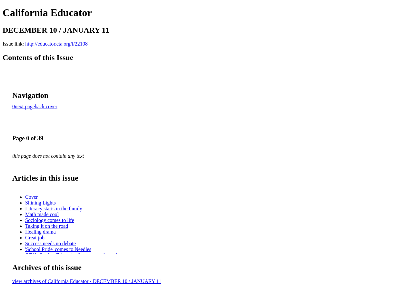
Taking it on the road (46, 226)
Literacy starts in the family (53, 208)
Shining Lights (40, 202)
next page (25, 106)
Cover (31, 197)
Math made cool (42, 214)
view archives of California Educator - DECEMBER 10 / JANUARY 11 (86, 281)
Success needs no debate (50, 243)
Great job (35, 237)
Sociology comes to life (49, 220)
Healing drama (40, 232)
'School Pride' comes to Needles (58, 249)
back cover (46, 106)
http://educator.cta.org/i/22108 (56, 44)
